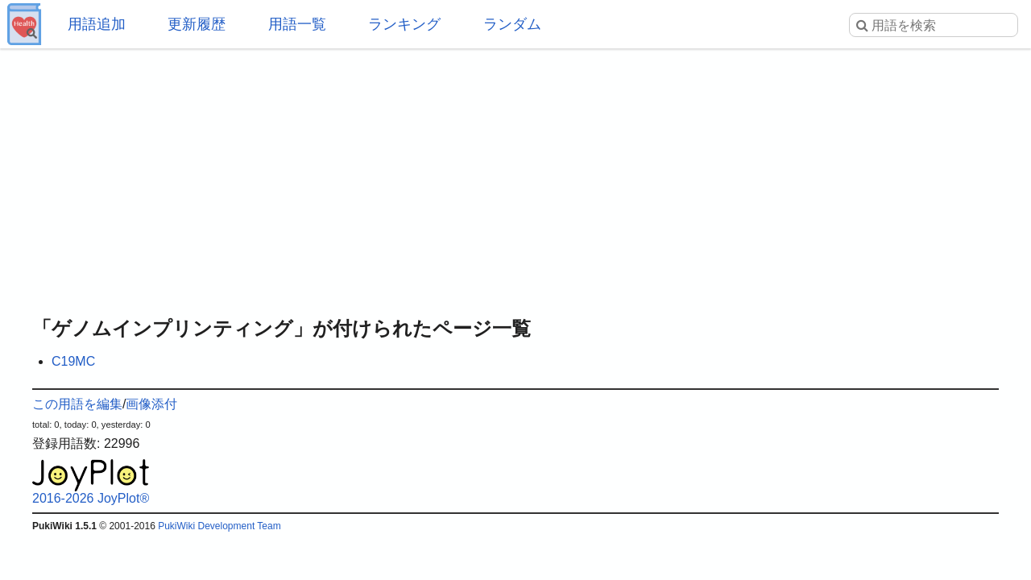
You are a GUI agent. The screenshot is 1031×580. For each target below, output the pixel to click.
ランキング (404, 24)
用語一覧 (297, 24)
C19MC (73, 361)
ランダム (512, 24)
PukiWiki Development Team (219, 526)
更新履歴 (197, 24)
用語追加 (97, 24)
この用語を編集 (77, 404)
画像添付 (151, 404)
